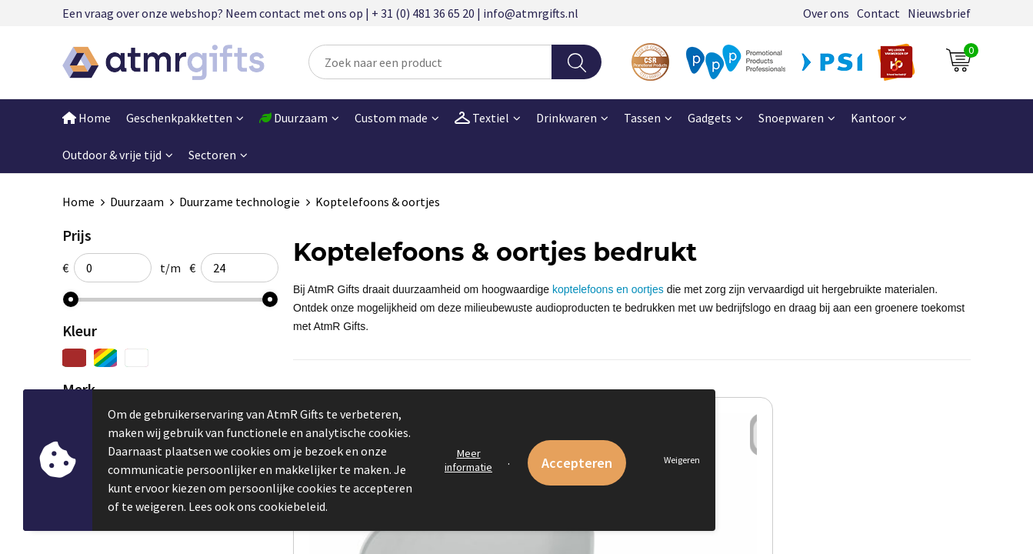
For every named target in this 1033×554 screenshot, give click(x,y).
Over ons (826, 13)
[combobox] (430, 62)
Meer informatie (468, 460)
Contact (878, 13)
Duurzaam (137, 201)
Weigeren (682, 460)
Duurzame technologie (239, 201)
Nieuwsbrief (939, 13)
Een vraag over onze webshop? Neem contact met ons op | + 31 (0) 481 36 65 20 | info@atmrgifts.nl (320, 13)
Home (86, 117)
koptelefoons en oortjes (608, 289)
